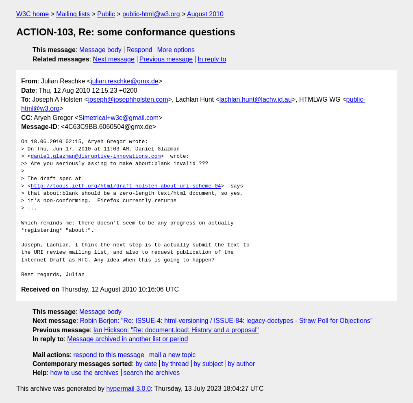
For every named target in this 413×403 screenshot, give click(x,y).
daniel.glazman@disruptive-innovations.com (95, 156)
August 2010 (205, 14)
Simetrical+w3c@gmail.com (118, 117)
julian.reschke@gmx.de (125, 81)
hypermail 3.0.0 (128, 388)
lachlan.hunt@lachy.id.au (256, 99)
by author (241, 363)
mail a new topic (172, 354)
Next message (114, 59)
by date (146, 363)
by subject (208, 363)
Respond (139, 49)
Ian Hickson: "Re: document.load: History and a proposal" (176, 330)
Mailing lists (73, 14)
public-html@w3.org (151, 14)
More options (176, 49)
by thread (175, 363)
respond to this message (108, 354)
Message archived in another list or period (127, 338)
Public (106, 14)
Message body (100, 49)
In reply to (212, 59)
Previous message (166, 59)
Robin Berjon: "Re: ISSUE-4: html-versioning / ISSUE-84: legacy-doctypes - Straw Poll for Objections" (226, 320)
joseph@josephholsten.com (128, 99)
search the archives (152, 372)
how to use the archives (84, 372)
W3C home (32, 14)
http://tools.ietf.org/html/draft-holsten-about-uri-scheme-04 (125, 186)
